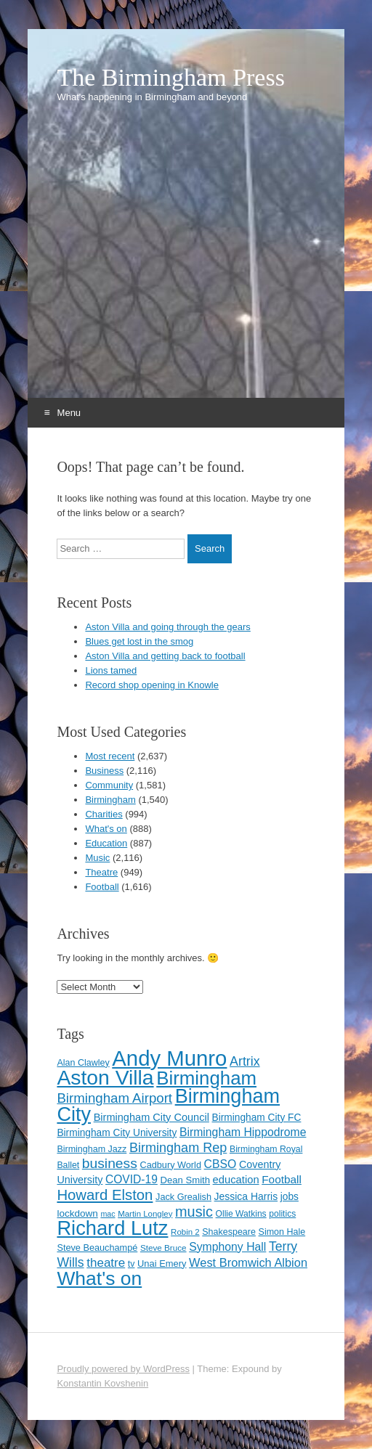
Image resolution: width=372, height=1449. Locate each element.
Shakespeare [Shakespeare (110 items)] (229, 1232)
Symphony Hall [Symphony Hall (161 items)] (227, 1247)
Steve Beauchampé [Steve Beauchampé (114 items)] (97, 1247)
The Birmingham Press (171, 77)
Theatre (101, 872)
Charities (103, 814)
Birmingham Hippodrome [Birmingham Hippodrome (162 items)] (243, 1132)
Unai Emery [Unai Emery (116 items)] (161, 1263)
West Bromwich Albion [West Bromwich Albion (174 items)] (248, 1262)
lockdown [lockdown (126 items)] (77, 1213)
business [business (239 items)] (109, 1163)
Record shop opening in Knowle (152, 684)
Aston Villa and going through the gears (167, 626)
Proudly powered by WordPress (123, 1368)
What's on (105, 828)
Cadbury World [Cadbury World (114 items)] (170, 1164)
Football (101, 886)
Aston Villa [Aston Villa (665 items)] (105, 1077)
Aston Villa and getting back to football (165, 655)
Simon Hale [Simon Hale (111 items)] (282, 1232)
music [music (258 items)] (194, 1212)
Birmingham (110, 799)
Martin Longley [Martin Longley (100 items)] (145, 1213)
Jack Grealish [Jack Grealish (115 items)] (183, 1196)
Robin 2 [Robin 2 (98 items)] (185, 1232)
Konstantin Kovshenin (102, 1383)
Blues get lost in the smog (139, 641)
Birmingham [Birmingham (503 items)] (206, 1078)
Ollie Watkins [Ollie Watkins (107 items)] (241, 1214)
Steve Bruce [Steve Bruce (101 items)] (163, 1247)
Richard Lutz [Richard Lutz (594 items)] (112, 1228)
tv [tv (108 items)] (131, 1264)
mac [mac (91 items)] (107, 1213)
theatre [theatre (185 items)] (105, 1263)
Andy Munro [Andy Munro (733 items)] (169, 1058)
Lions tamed (111, 670)
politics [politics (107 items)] (282, 1214)
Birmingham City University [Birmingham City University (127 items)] (117, 1132)
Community (109, 785)
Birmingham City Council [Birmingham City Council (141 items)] (151, 1117)
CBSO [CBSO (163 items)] (220, 1164)
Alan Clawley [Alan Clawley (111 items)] (83, 1063)
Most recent (109, 756)
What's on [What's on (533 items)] (99, 1278)
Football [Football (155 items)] (282, 1179)
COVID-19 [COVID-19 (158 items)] (131, 1179)
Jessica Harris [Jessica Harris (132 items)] (246, 1196)
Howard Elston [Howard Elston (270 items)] (105, 1195)
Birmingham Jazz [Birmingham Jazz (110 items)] (91, 1149)
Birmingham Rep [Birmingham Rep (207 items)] (178, 1147)
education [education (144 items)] (236, 1179)
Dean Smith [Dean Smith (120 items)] (185, 1180)
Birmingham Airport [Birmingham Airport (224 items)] (114, 1098)
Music (97, 857)
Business (104, 770)
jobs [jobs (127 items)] (289, 1196)
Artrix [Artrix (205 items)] (245, 1061)
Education (106, 843)
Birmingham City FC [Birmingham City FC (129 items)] (257, 1117)
